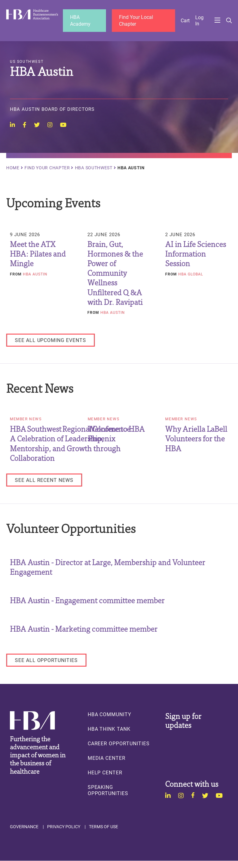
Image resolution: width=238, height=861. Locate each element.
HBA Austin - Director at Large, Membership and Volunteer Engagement (107, 566)
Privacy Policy (63, 826)
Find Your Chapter (47, 168)
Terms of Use (103, 826)
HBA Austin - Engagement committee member (87, 600)
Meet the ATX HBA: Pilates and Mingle (38, 253)
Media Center (107, 758)
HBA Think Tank (109, 729)
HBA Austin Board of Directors (52, 109)
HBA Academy (80, 20)
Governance (24, 826)
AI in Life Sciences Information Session (195, 253)
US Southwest (26, 61)
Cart (185, 20)
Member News (26, 419)
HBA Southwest (93, 168)
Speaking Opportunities (108, 790)
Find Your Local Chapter (136, 20)
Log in (199, 20)
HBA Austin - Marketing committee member (83, 628)
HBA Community (109, 714)
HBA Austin (35, 274)
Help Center (105, 772)
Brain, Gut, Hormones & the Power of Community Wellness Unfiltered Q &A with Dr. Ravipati (115, 272)
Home (13, 168)
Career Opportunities (119, 743)
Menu (217, 20)
